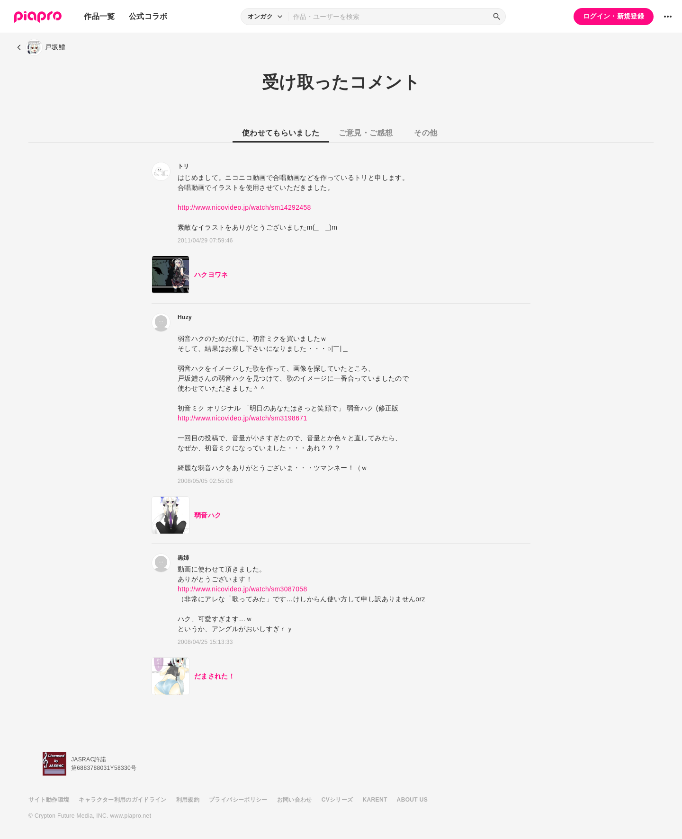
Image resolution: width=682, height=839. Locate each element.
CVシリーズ (337, 799)
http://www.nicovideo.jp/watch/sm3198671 (242, 418)
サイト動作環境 (48, 799)
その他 (425, 133)
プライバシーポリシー (238, 799)
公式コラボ (148, 16)
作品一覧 (99, 16)
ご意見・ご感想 (366, 133)
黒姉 (183, 557)
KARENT (375, 799)
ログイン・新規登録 (613, 16)
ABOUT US (412, 799)
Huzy (185, 317)
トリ (183, 166)
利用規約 (187, 799)
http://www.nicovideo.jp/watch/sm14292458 (244, 207)
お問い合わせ (294, 799)
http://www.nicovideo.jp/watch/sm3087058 (242, 589)
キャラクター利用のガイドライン (122, 799)
